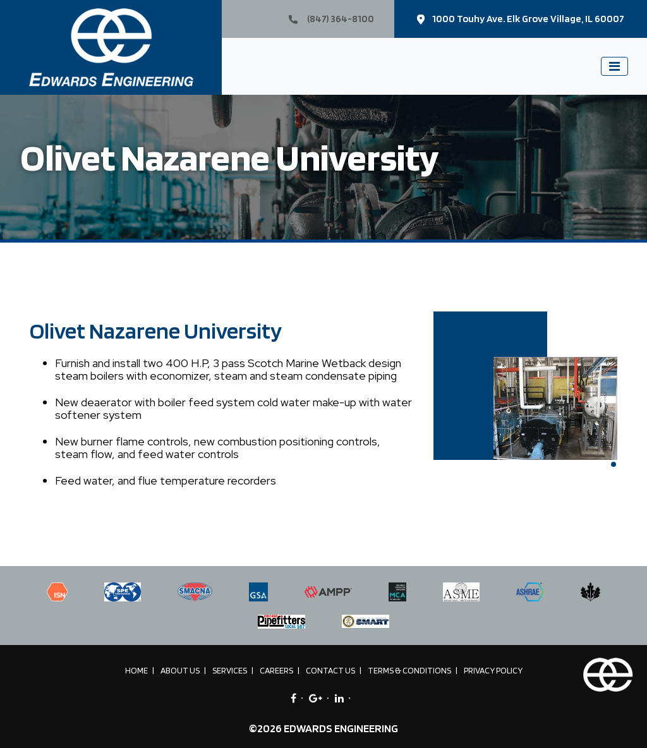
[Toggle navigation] (614, 66)
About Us (180, 670)
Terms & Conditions (409, 670)
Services (229, 670)
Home (136, 670)
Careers (276, 670)
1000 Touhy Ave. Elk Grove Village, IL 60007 (520, 19)
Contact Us (330, 670)
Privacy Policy (493, 670)
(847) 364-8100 (331, 19)
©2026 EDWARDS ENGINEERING (323, 728)
